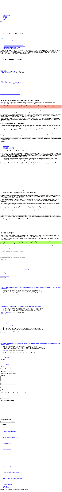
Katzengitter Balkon (7, 450)
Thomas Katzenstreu (7, 455)
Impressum (5, 487)
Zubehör (4, 19)
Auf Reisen (5, 17)
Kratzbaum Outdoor (7, 143)
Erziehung (5, 12)
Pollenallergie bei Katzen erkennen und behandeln (12, 479)
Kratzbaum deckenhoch (7, 145)
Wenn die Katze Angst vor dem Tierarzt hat (11, 473)
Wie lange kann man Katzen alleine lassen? (11, 438)
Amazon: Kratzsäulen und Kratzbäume (11, 48)
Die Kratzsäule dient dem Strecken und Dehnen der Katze (14, 46)
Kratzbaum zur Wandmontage (8, 148)
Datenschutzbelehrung (17, 396)
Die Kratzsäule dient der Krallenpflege (11, 42)
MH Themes (25, 490)
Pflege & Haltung (6, 15)
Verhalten (5, 13)
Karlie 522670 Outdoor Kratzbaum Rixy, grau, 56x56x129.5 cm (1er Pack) (14, 269)
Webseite (2, 390)
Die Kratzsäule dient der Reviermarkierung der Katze (13, 45)
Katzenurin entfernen (7, 444)
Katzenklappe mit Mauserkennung (9, 432)
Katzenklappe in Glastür (7, 485)
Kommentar (2, 375)
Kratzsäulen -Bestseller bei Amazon (10, 40)
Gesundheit (5, 16)
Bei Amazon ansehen (4, 72)
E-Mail (1, 386)
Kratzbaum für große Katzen (8, 147)
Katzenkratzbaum (3, 103)
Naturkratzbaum (6, 146)
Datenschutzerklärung (7, 488)
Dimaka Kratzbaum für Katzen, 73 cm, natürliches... (10, 71)
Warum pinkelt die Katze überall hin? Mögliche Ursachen (14, 461)
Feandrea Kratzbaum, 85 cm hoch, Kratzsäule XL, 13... (11, 82)
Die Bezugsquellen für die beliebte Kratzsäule (12, 47)
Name (1, 383)
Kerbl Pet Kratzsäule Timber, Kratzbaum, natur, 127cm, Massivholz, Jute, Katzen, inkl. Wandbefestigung (20, 306)
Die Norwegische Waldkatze (8, 467)
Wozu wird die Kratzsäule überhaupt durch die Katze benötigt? (15, 41)
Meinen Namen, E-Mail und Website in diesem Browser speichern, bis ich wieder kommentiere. (20, 393)
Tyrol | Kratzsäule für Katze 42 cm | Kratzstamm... (10, 94)
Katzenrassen (5, 18)
